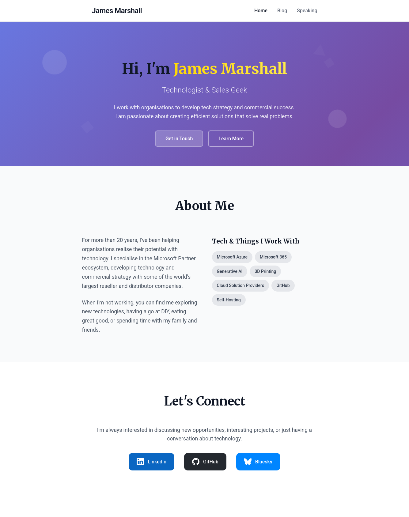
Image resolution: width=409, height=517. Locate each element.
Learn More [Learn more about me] (231, 139)
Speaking (307, 10)
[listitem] (151, 462)
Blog (282, 10)
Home (260, 10)
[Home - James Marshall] (117, 11)
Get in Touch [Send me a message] (179, 139)
